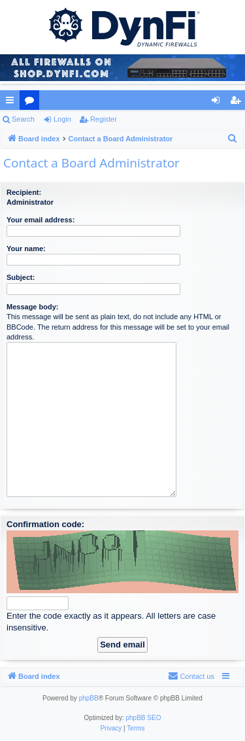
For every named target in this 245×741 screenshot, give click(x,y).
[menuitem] (232, 138)
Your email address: (40, 220)
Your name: (26, 248)
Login (62, 119)
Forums (32, 102)
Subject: (21, 277)
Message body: (32, 307)
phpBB (89, 698)
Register (103, 119)
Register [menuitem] (238, 102)
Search (23, 119)
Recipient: (24, 192)
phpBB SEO (143, 717)
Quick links (12, 102)
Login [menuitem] (218, 102)
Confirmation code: (45, 524)
